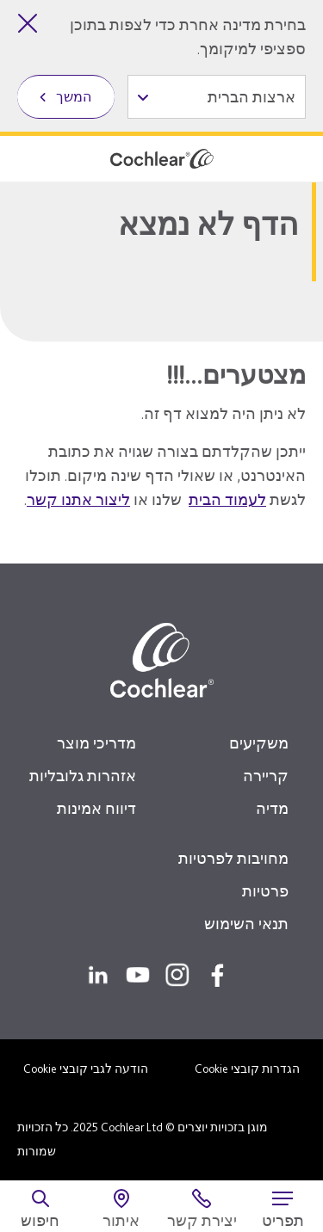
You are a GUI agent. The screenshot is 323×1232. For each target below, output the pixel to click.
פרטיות (265, 891)
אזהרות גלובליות (82, 776)
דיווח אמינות (96, 808)
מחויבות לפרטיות (233, 858)
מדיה (272, 808)
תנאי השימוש (246, 924)
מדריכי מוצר (96, 743)
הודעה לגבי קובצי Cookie (85, 1068)
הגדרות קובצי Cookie (247, 1068)
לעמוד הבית (227, 499)
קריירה (266, 776)
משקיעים (259, 743)
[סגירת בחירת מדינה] (27, 23)
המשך (73, 97)
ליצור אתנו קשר (78, 499)
